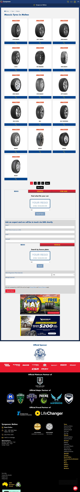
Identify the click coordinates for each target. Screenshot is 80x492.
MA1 (40, 121)
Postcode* (7, 239)
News (65, 462)
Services (66, 440)
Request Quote (10, 291)
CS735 (15, 66)
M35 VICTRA (16, 121)
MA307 (16, 175)
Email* (7, 234)
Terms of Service (42, 287)
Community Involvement (71, 459)
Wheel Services (67, 449)
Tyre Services (67, 448)
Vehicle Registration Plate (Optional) (13, 273)
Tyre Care (66, 431)
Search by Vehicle (68, 426)
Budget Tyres (5, 477)
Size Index (4, 473)
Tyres (65, 424)
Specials (66, 453)
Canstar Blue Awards (7, 475)
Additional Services (68, 451)
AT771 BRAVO (40, 39)
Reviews (66, 468)
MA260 (16, 148)
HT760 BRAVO (40, 94)
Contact (66, 455)
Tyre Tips (66, 433)
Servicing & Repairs (68, 446)
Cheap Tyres (5, 478)
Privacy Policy (33, 287)
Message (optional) (9, 277)
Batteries (66, 442)
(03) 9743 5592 (8, 434)
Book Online (67, 457)
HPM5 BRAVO (16, 94)
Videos (66, 466)
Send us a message (9, 437)
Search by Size (67, 428)
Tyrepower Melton (40, 5)
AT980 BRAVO (64, 39)
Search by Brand (68, 429)
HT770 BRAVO (64, 94)
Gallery (66, 464)
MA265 (40, 148)
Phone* (13, 230)
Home (6, 11)
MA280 (64, 148)
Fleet (65, 461)
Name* (7, 225)
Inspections (66, 444)
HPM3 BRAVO (64, 66)
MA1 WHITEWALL (64, 121)
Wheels (66, 435)
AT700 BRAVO (16, 39)
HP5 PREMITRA (40, 66)
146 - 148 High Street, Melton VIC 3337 (10, 431)
